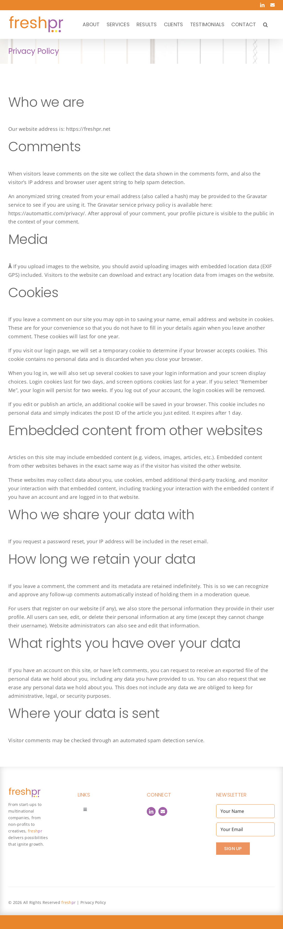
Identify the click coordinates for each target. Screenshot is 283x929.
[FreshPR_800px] (24, 790)
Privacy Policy (93, 902)
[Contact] (162, 811)
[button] (265, 24)
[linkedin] (151, 811)
